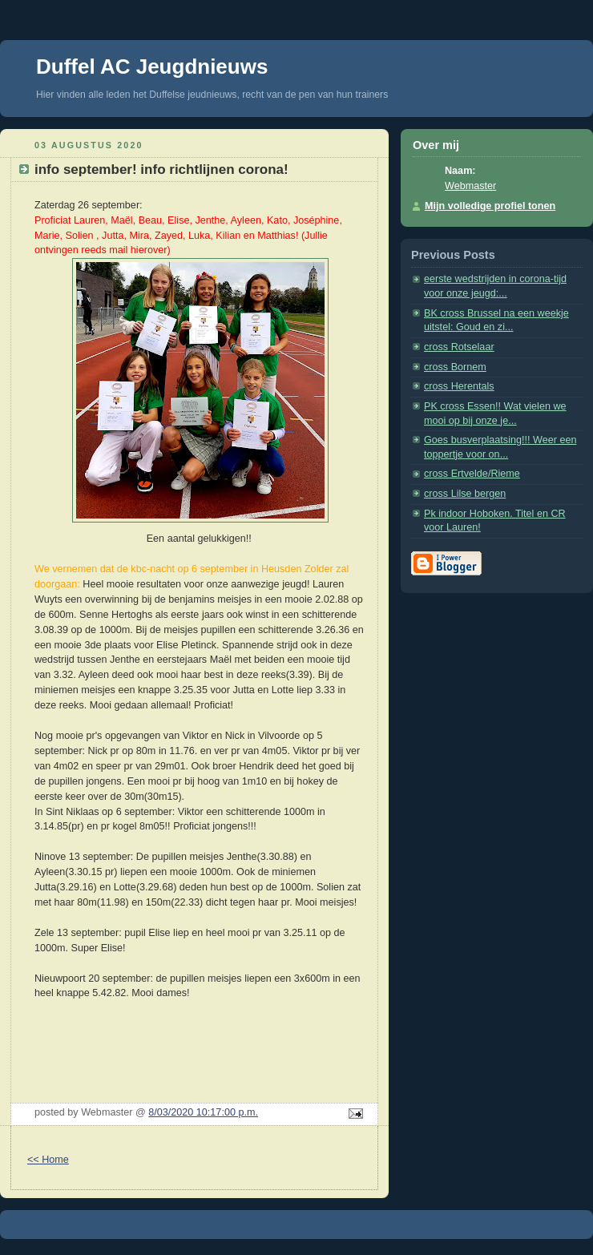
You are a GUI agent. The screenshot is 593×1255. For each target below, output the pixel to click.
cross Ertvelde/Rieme (472, 473)
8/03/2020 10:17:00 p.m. (203, 1112)
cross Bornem (455, 367)
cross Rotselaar (459, 347)
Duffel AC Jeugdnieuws (152, 66)
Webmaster (470, 186)
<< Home (48, 1159)
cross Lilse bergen (465, 493)
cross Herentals (459, 386)
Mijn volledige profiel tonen (490, 206)
